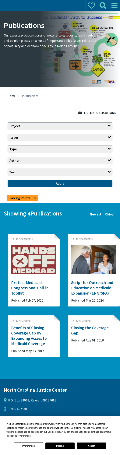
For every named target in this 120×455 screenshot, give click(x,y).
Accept (91, 446)
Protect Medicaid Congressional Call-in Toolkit (29, 288)
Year (12, 172)
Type (13, 149)
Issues (14, 137)
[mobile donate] (91, 5)
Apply (60, 183)
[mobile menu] (114, 5)
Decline (60, 446)
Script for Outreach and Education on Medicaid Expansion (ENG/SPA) (92, 288)
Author (14, 160)
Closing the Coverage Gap (90, 330)
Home (12, 96)
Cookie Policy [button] (54, 432)
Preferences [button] (25, 436)
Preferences (28, 446)
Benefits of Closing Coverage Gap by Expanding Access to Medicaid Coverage (29, 335)
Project (14, 126)
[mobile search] (102, 5)
